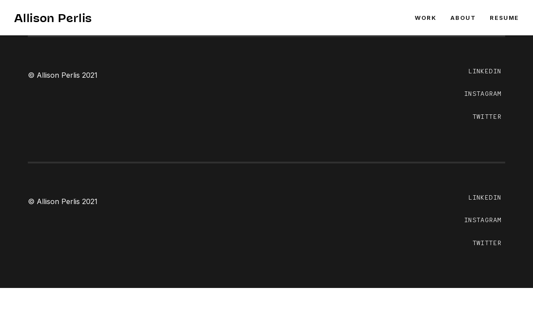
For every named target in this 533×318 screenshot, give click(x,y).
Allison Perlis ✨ (61, 17)
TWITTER (487, 117)
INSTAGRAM (483, 94)
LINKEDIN (484, 71)
